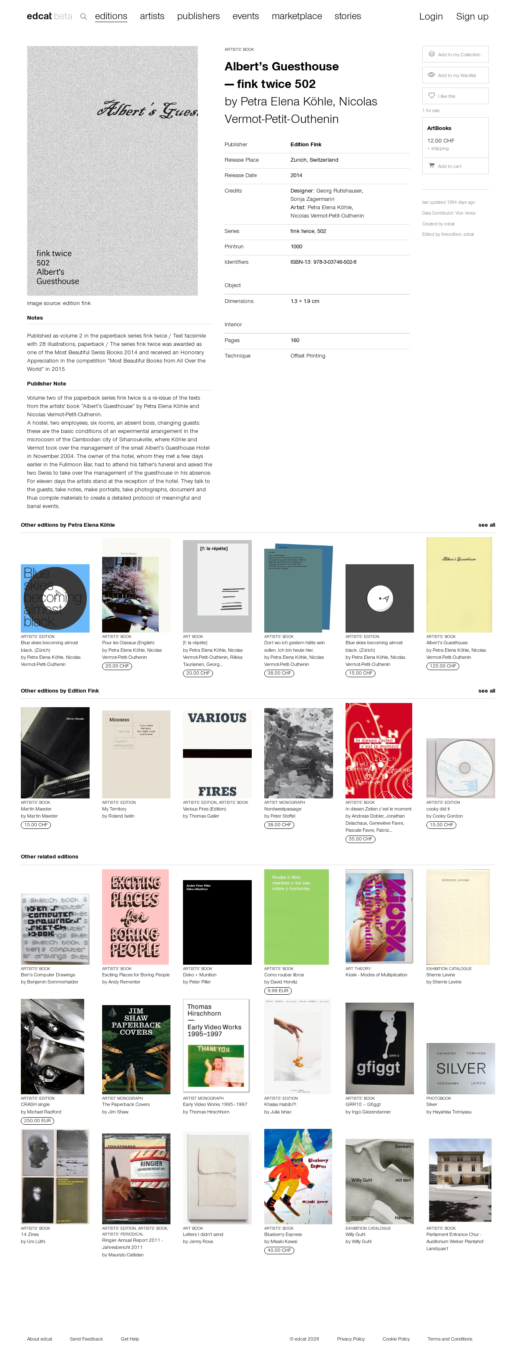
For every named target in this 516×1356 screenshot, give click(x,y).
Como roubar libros (284, 975)
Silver (431, 1105)
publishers (198, 17)
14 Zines (30, 1235)
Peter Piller (200, 982)
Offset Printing (308, 357)
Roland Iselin (121, 816)
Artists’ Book (239, 50)
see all (486, 526)
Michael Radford (44, 1112)
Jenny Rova (201, 1242)
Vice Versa (465, 214)
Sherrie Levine (440, 975)
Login (431, 18)
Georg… (214, 665)
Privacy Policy (351, 1339)
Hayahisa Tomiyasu (452, 1112)
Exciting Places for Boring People (136, 975)
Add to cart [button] (444, 167)
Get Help (130, 1339)
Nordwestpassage (282, 809)
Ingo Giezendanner (371, 1112)
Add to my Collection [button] (453, 54)
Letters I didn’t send (203, 1235)
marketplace (297, 17)
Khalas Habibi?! (280, 1105)
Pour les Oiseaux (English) (128, 643)
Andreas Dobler (367, 816)
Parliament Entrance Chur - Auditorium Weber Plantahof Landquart (454, 1242)
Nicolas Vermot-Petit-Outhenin (327, 217)
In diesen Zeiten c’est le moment (378, 809)
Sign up (472, 18)
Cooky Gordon (448, 816)
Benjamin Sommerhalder (52, 982)
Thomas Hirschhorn (209, 1112)
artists (152, 17)
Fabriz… (384, 830)
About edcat (39, 1339)
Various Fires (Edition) (204, 809)
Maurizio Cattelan (125, 1255)
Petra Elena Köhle (286, 103)
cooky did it (438, 809)
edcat (449, 225)
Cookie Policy (396, 1339)
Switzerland (324, 161)
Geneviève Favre (386, 823)
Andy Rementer (124, 982)
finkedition (451, 235)
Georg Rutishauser (339, 192)
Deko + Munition (199, 975)
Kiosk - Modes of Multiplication (376, 975)
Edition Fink (83, 692)
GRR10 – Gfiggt (363, 1105)
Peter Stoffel (283, 816)
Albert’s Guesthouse (447, 643)
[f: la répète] (195, 643)
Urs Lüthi (36, 1242)
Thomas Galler (204, 816)
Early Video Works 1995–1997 (215, 1105)
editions (111, 17)
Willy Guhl (355, 1235)
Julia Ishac (281, 1112)
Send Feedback (86, 1339)
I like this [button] (441, 96)
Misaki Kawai (284, 1242)
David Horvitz (284, 982)
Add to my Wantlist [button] (452, 76)
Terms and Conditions (450, 1339)
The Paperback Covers (126, 1105)
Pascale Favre (360, 830)
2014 (296, 176)
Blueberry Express (283, 1235)
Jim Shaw (118, 1112)
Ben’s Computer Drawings (48, 975)
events (246, 17)
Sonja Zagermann (313, 200)
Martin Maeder (36, 809)
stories (348, 17)
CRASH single (35, 1105)
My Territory (114, 809)
